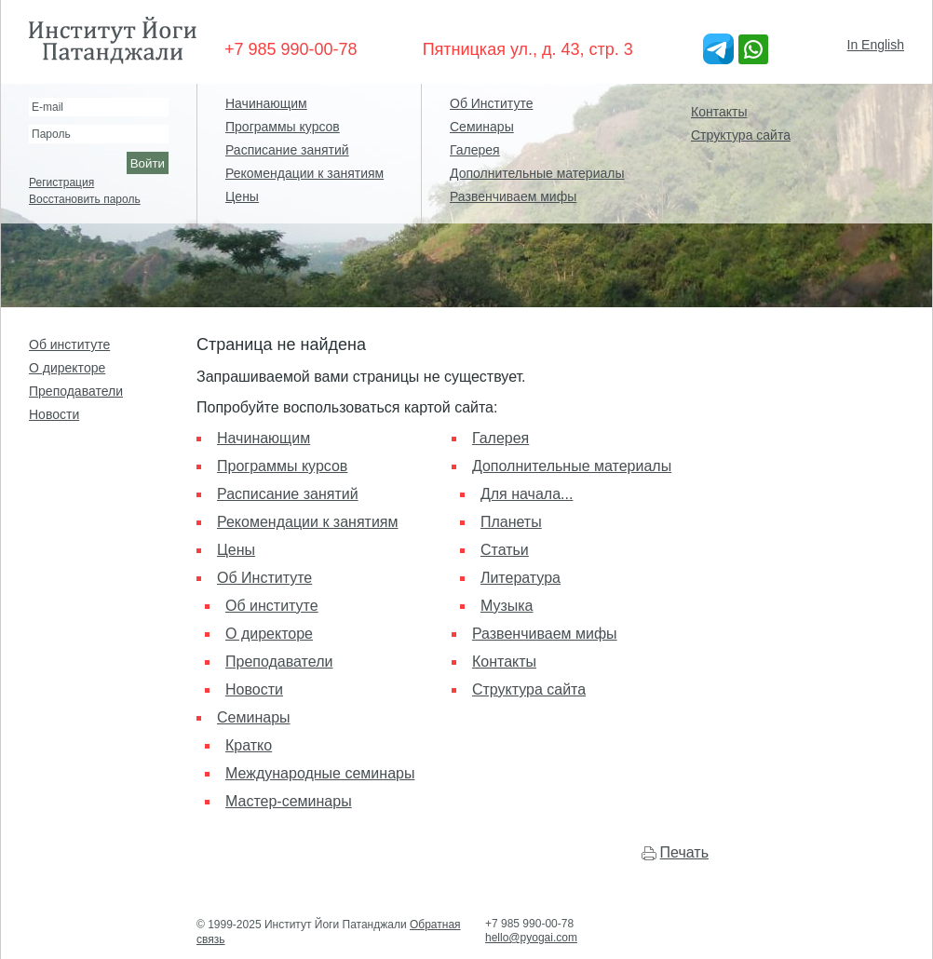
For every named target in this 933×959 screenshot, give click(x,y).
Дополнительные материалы (537, 173)
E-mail (47, 107)
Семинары (482, 126)
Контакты (719, 111)
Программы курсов (282, 126)
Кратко (248, 745)
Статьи (504, 550)
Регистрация (61, 182)
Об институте (69, 344)
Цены (242, 196)
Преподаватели (76, 391)
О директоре (67, 367)
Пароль (51, 134)
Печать (684, 852)
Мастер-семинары (288, 801)
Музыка (507, 606)
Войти (147, 163)
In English (875, 44)
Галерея (475, 149)
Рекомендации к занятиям (304, 173)
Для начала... (526, 494)
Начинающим (266, 103)
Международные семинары (319, 773)
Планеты (511, 522)
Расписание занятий (287, 149)
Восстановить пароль (85, 199)
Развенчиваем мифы (513, 196)
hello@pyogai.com (531, 937)
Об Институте (491, 103)
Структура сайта (741, 135)
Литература (520, 578)
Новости (54, 414)
